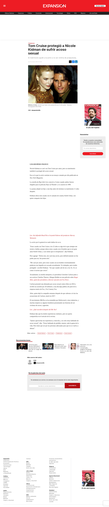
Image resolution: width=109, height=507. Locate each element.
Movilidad (29, 501)
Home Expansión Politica (11, 461)
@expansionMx (36, 110)
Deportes (29, 475)
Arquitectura (30, 490)
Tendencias (31, 43)
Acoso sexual (68, 333)
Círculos (5, 495)
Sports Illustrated (54, 476)
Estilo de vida (30, 468)
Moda (5, 497)
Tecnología (60, 13)
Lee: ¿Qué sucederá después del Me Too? (43, 309)
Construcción (30, 485)
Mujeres (83, 13)
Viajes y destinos (54, 495)
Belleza (5, 498)
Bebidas (51, 493)
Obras (68, 13)
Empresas (21, 13)
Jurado (51, 501)
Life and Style (93, 13)
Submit (72, 385)
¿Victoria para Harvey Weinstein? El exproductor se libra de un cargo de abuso (34, 348)
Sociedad (6, 487)
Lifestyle (52, 485)
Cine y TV (29, 477)
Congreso (6, 481)
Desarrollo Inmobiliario (33, 486)
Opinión (5, 485)
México (5, 479)
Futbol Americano (54, 480)
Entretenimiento (31, 474)
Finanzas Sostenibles (55, 458)
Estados (5, 484)
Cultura (28, 458)
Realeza (5, 493)
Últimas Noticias (9, 13)
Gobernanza (30, 499)
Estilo (28, 472)
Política (30, 13)
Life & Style (29, 471)
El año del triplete (92, 127)
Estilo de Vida (53, 500)
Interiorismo (30, 491)
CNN (34, 360)
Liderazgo (52, 469)
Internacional (49, 13)
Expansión (6, 458)
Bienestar (52, 498)
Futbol (51, 477)
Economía (38, 13)
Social (28, 498)
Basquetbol (52, 482)
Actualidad (52, 468)
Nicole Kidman (41, 333)
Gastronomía (53, 491)
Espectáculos (7, 492)
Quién (5, 490)
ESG (75, 13)
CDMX (5, 482)
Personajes (52, 496)
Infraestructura (30, 488)
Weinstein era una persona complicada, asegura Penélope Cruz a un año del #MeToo (85, 348)
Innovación (52, 460)
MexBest (51, 490)
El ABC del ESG (53, 462)
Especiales (52, 473)
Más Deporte (53, 484)
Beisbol (51, 479)
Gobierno (6, 477)
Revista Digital (100, 6)
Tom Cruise (51, 333)
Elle (27, 461)
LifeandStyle (7, 473)
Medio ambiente (31, 496)
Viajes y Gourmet (8, 500)
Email (47, 386)
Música (28, 479)
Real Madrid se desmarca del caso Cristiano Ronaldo (60, 346)
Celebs (28, 466)
